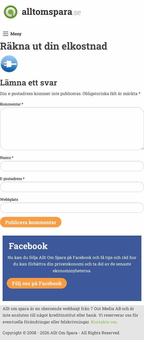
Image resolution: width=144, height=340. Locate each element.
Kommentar (11, 104)
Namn (6, 157)
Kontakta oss (104, 321)
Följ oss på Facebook (37, 283)
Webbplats (9, 199)
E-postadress (12, 178)
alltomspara (51, 11)
